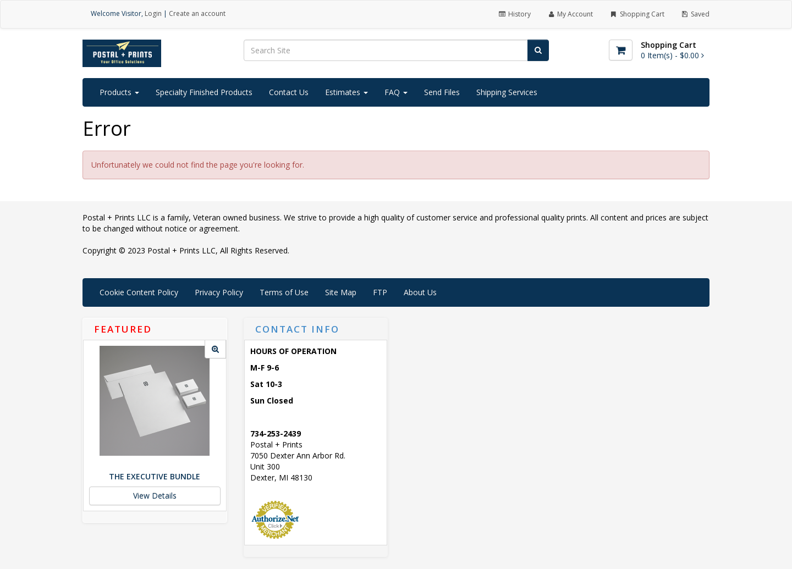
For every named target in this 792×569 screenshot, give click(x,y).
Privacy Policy (219, 292)
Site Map (340, 292)
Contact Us (289, 92)
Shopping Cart (636, 14)
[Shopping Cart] (620, 50)
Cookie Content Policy (139, 292)
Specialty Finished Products (204, 92)
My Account (570, 14)
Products (119, 92)
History (514, 14)
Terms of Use (284, 292)
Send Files (442, 92)
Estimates (346, 92)
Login (153, 13)
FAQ (396, 92)
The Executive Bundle (154, 476)
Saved (695, 14)
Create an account (197, 13)
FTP (380, 292)
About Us (420, 292)
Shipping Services (506, 92)
